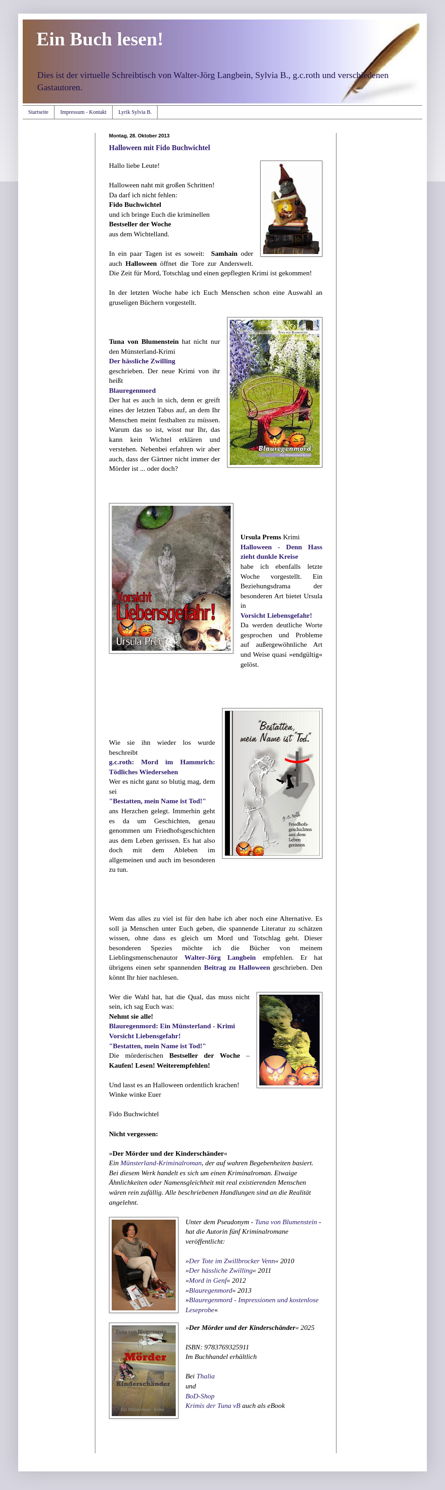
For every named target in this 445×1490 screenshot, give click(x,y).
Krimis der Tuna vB (212, 1405)
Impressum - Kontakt (83, 112)
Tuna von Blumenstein (286, 1222)
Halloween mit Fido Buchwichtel (159, 147)
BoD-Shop (199, 1396)
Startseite (38, 112)
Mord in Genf (208, 1280)
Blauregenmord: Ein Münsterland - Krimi (172, 1026)
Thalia (206, 1376)
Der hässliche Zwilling (142, 361)
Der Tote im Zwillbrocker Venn (232, 1261)
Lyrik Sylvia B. (135, 112)
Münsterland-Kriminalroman (161, 1163)
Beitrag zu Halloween (237, 967)
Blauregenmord (132, 390)
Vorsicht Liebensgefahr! (276, 615)
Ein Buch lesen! (99, 39)
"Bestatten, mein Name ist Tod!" (158, 801)
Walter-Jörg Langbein (220, 957)
